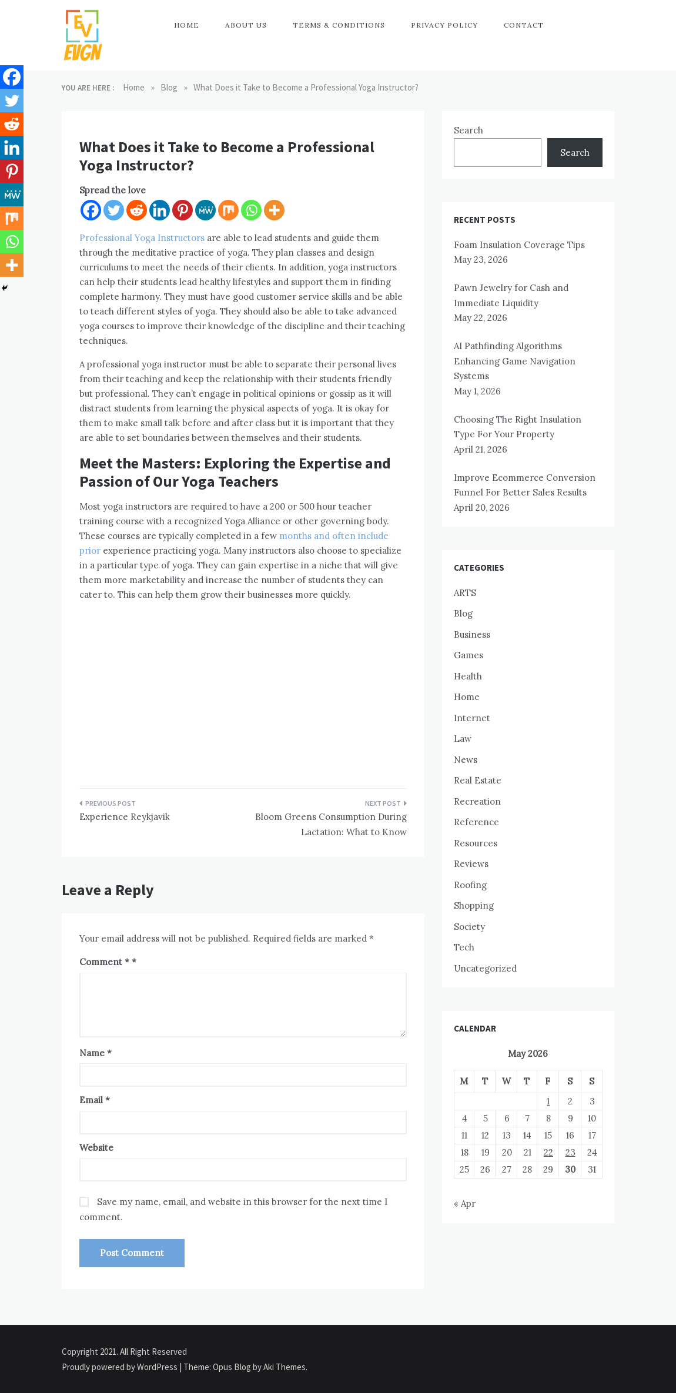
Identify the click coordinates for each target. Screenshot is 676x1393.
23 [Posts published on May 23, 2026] (570, 1152)
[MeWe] (205, 210)
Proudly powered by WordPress (120, 1366)
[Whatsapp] (251, 210)
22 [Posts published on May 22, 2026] (548, 1152)
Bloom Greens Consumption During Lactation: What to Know (331, 824)
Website (96, 1147)
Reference (476, 822)
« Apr (465, 1203)
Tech (464, 947)
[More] (274, 210)
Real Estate (477, 780)
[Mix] (228, 210)
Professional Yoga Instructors (142, 237)
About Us (246, 25)
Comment (104, 961)
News (465, 759)
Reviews (471, 863)
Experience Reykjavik (124, 816)
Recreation (477, 801)
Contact (524, 25)
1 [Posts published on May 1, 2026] (548, 1101)
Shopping (474, 905)
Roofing (470, 884)
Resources (475, 843)
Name (95, 1053)
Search (468, 130)
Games (468, 655)
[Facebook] (91, 210)
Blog (463, 613)
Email (94, 1100)
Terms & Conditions (339, 25)
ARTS (465, 592)
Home (186, 25)
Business (472, 634)
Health (468, 676)
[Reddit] (136, 210)
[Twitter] (113, 210)
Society (469, 926)
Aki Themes (284, 1366)
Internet (472, 718)
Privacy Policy (444, 25)
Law (462, 738)
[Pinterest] (182, 210)
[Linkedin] (159, 210)
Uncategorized (485, 968)
